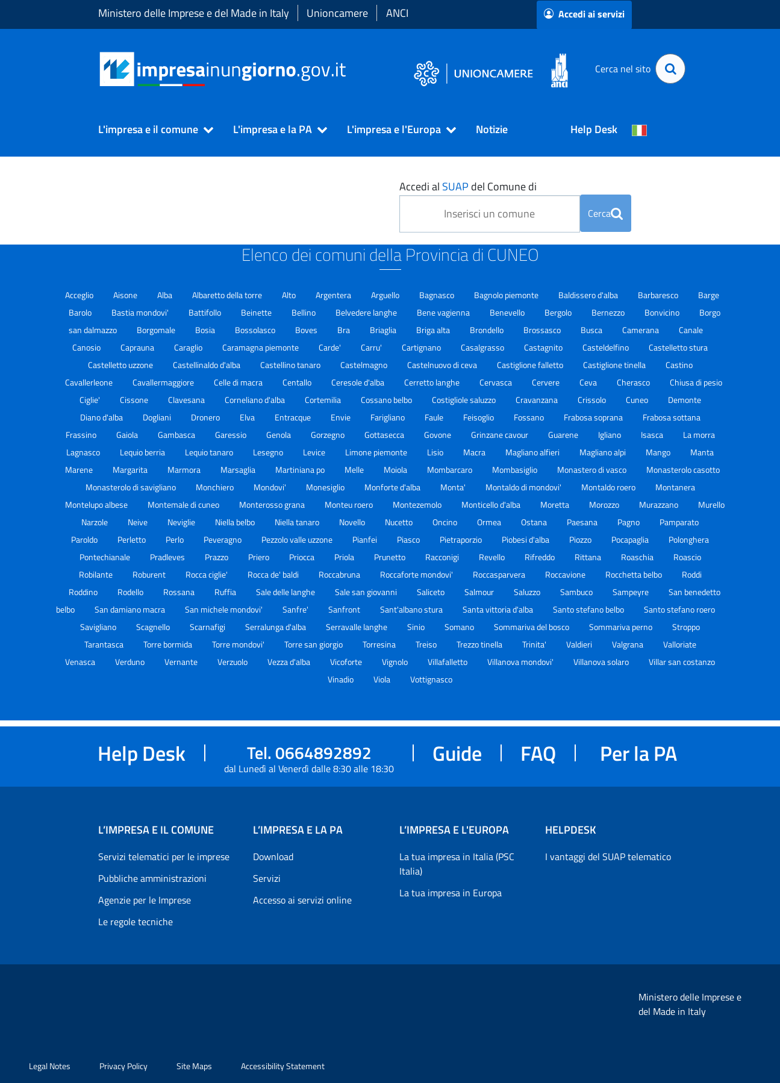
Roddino (84, 591)
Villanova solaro (602, 661)
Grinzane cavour (500, 434)
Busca (592, 329)
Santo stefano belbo (589, 609)
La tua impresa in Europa (450, 892)
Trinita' (535, 644)
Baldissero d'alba (589, 295)
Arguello (386, 295)
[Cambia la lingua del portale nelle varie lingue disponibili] (639, 129)
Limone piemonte (377, 452)
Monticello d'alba (491, 504)
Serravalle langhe (357, 626)
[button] (150, 129)
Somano (460, 626)
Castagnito (544, 347)
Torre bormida (168, 644)
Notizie (492, 129)
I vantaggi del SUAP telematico (608, 856)
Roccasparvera (500, 574)
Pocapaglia (631, 539)
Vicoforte (347, 661)
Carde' (331, 347)
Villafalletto (448, 661)
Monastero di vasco (592, 469)
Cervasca (496, 382)
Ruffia (226, 591)
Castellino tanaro (291, 364)
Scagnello (154, 626)
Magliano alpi (603, 452)
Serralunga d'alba (276, 626)
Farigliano (388, 417)
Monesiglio (326, 487)
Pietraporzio (462, 539)
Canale (691, 329)
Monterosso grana (273, 504)
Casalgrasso (483, 347)
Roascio (687, 557)
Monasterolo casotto (683, 469)
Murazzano (659, 504)
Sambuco (577, 591)
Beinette (257, 312)
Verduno (130, 661)
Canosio (87, 347)
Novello (353, 522)
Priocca (302, 557)
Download (273, 856)
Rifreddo (541, 557)
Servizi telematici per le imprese (163, 856)
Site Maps (194, 1066)
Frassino (82, 434)
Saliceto (431, 591)
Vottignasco (431, 679)
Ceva (589, 382)
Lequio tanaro (210, 452)
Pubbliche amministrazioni (152, 878)
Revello (493, 557)
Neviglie (182, 522)
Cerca (605, 213)
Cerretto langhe (432, 382)
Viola (382, 679)
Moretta (555, 504)
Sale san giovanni (367, 591)
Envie (341, 417)
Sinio (416, 626)
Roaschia (638, 557)
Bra (344, 329)
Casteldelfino (606, 347)
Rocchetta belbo (634, 574)
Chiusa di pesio (696, 382)
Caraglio (189, 347)
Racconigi (443, 557)
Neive (138, 522)
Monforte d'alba (393, 487)
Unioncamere (337, 13)
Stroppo (686, 626)
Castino (679, 364)
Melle (355, 469)
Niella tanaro (298, 522)
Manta (702, 452)
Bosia (206, 329)
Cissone (135, 399)
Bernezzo (608, 312)
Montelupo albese (97, 504)
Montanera (675, 487)
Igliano (610, 434)
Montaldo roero (609, 487)
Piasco (409, 539)
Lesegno (269, 452)
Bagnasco (437, 295)
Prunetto (390, 557)
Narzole (95, 522)
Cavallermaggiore (164, 382)
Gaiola (128, 434)
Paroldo (85, 539)
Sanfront (345, 609)
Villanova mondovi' (521, 661)
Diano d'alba (102, 417)
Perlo (176, 539)
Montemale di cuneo (184, 504)
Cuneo (638, 399)
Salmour (480, 591)
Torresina (380, 644)
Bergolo (558, 312)
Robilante (96, 574)
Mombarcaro (450, 469)
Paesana (583, 522)
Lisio (436, 452)
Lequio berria (143, 452)
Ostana (535, 522)
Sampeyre (632, 591)
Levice (315, 452)
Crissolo (593, 399)
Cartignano (422, 347)
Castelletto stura (678, 347)
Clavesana (187, 399)
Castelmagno (364, 364)
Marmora (184, 469)
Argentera (334, 295)
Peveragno (223, 539)
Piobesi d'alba (526, 539)
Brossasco (543, 329)
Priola (345, 557)
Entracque (294, 417)
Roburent (150, 574)
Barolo (81, 312)
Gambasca (177, 434)
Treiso (427, 644)
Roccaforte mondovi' (417, 574)
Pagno (629, 522)
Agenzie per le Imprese (144, 900)
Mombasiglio (515, 469)
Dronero (206, 417)
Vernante (181, 661)
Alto (290, 295)
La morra (699, 434)
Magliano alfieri (533, 452)
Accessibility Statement (283, 1066)
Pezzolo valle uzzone (297, 539)
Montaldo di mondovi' (524, 487)
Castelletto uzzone (121, 364)
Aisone (126, 295)
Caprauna (138, 347)
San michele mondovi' (224, 609)
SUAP (455, 186)
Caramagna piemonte (261, 347)
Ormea (490, 522)
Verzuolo (233, 661)
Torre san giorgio (314, 644)
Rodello (131, 591)
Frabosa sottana (671, 417)
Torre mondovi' (239, 644)
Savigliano (99, 626)
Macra (475, 452)
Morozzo (605, 504)
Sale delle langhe (286, 591)
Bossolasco (256, 329)
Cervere (546, 382)
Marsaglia (238, 469)
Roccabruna (340, 574)
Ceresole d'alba (358, 382)
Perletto (132, 539)
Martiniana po (300, 469)
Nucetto (399, 522)
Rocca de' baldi (274, 574)
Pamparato (679, 522)
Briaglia (384, 329)
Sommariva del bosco (532, 626)
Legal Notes (49, 1066)
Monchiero (216, 487)
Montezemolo (418, 504)
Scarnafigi (208, 626)
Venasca (81, 661)
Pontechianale (106, 557)
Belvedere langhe (367, 312)
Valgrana (628, 644)
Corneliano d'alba (256, 399)
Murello (711, 504)
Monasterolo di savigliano (132, 487)
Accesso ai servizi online (302, 900)
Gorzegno (328, 434)
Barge (708, 295)
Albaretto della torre (228, 295)
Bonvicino (662, 312)
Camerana (641, 329)
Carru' (372, 347)
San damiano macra (131, 609)
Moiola (396, 469)
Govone (438, 434)
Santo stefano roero (679, 609)
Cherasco (634, 382)
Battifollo (206, 312)
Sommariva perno (621, 626)
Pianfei (365, 539)
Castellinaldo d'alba (207, 364)
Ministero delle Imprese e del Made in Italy (193, 13)
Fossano (530, 417)
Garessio (231, 434)
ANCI (397, 13)
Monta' (453, 487)
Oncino (445, 522)
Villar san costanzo (682, 661)
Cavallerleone (89, 382)
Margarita (131, 469)
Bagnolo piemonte (507, 295)
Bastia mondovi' (140, 312)
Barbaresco (659, 295)
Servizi (267, 878)
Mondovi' (271, 487)
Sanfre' (296, 609)
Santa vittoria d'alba (499, 609)
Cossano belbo (387, 399)
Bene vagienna (444, 312)
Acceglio (80, 295)
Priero (259, 557)
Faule (435, 417)
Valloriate (679, 644)
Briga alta (434, 329)
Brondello (487, 329)
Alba (165, 295)
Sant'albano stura (412, 609)
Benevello (508, 312)
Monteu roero (350, 504)
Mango (659, 452)
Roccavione (566, 574)
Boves (307, 329)
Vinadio (341, 679)
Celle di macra (239, 382)
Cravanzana (538, 399)
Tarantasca (104, 644)
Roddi (692, 574)
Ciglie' (91, 399)
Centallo (297, 382)
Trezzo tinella (480, 644)
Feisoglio (479, 417)
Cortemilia (324, 399)
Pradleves (168, 557)
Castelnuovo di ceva (443, 364)
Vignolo (396, 661)
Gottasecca (385, 434)
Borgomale (157, 329)
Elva (248, 417)
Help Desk (593, 129)
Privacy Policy (123, 1066)
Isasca (653, 434)
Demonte (684, 399)
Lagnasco (84, 452)
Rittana (589, 557)
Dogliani (158, 417)
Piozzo (581, 539)
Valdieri (580, 644)
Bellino (304, 312)
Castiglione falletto (531, 364)
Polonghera (689, 539)
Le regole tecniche (135, 921)
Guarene (564, 434)
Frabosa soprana (594, 417)
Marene (80, 469)
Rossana (179, 591)
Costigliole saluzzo (465, 399)
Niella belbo (236, 522)
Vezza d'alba (289, 661)
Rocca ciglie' (207, 574)
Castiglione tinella (615, 364)
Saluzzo (528, 591)
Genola (279, 434)
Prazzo (217, 557)
